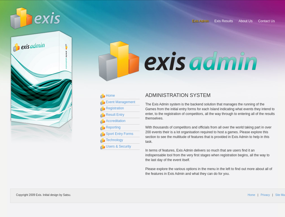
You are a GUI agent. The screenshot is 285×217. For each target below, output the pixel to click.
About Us (245, 21)
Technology (114, 140)
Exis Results (223, 21)
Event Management (120, 102)
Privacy (265, 194)
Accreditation (115, 121)
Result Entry (115, 115)
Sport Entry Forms (119, 134)
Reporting (113, 127)
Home (110, 96)
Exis (35, 18)
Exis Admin (200, 21)
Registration (115, 108)
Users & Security (118, 146)
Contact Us (266, 21)
